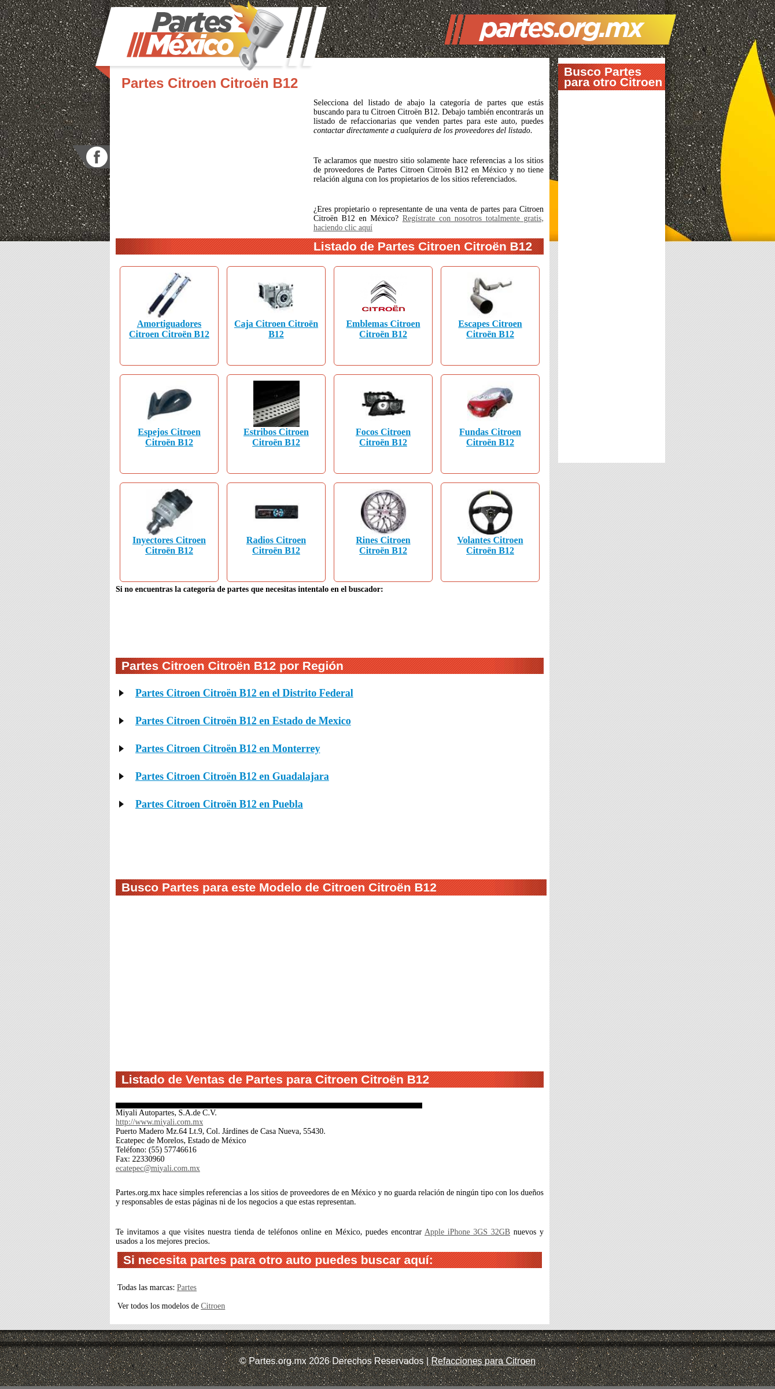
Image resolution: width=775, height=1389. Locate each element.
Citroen (213, 1306)
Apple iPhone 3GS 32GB (467, 1232)
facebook (91, 157)
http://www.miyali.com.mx (159, 1122)
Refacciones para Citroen (483, 1361)
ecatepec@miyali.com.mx (158, 1168)
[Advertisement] (214, 175)
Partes (187, 1287)
